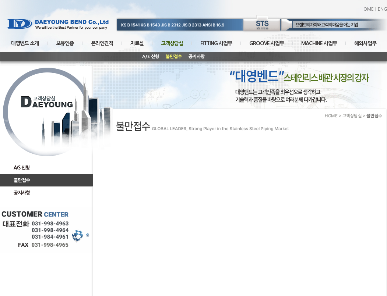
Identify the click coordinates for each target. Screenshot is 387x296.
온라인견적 (102, 43)
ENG (382, 9)
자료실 (137, 43)
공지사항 (197, 56)
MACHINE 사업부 (319, 43)
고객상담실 (172, 43)
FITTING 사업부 (216, 43)
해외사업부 (365, 43)
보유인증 (65, 43)
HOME (367, 9)
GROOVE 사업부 (266, 43)
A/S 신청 (150, 56)
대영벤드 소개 (25, 43)
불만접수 (174, 56)
